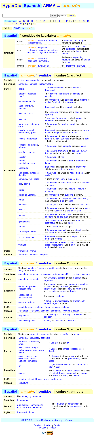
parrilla (27, 184)
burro (20, 124)
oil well (78, 230)
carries (66, 349)
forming (48, 139)
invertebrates (50, 289)
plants (83, 146)
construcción (31, 356)
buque (35, 348)
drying (48, 175)
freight (52, 351)
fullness (58, 211)
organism (48, 280)
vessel (54, 349)
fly (68, 343)
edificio (34, 358)
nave (35, 350)
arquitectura (23, 405)
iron (57, 179)
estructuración (24, 407)
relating (52, 314)
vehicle (58, 239)
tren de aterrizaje (26, 237)
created (61, 278)
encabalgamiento (26, 163)
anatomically (79, 301)
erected (62, 230)
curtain (84, 151)
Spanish (32, 5)
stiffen (76, 88)
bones (84, 46)
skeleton (77, 278)
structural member (55, 88)
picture (72, 189)
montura (29, 106)
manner (60, 404)
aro (20, 366)
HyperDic (11, 5)
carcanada (23, 311)
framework (50, 90)
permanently (74, 358)
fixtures (48, 153)
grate (51, 185)
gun (71, 161)
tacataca (32, 94)
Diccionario (10, 21)
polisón (21, 209)
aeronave (22, 341)
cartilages (70, 49)
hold (70, 179)
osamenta (44, 50)
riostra (21, 89)
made (47, 133)
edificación (23, 358)
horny (78, 289)
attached (78, 314)
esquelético (23, 316)
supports (67, 146)
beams (64, 136)
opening (49, 114)
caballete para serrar (28, 125)
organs (55, 303)
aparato (22, 302)
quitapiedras (24, 222)
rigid (58, 139)
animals (64, 286)
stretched (49, 120)
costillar (22, 157)
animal (65, 54)
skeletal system (25, 307)
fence (71, 169)
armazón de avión (26, 101)
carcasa (53, 40)
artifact (87, 60)
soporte (22, 108)
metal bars (66, 183)
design (86, 130)
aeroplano (34, 341)
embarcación (24, 350)
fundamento (44, 66)
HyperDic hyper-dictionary (48, 420)
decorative (52, 151)
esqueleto (42, 48)
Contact (69, 420)
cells (74, 198)
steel (63, 214)
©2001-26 (26, 420)
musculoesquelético (27, 320)
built (62, 201)
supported (71, 373)
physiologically (62, 301)
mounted (80, 161)
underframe (56, 379)
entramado (23, 133)
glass (47, 245)
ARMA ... (51, 5)
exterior (51, 284)
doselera (31, 152)
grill (20, 184)
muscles (59, 320)
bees (71, 201)
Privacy (42, 428)
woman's (71, 211)
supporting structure (78, 284)
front (78, 220)
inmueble (32, 361)
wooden (50, 118)
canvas (79, 118)
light (60, 247)
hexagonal (66, 198)
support (68, 107)
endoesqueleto (25, 295)
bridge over (62, 217)
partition (86, 183)
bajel (20, 348)
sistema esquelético (62, 274)
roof (87, 139)
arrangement (76, 406)
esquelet (44, 255)
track (70, 223)
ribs (62, 157)
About (71, 16)
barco (27, 348)
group (48, 301)
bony (69, 289)
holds (55, 375)
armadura (42, 40)
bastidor (22, 113)
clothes (79, 173)
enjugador (23, 173)
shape (68, 62)
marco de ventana (26, 195)
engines (71, 102)
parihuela (22, 205)
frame (33, 251)
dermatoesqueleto (26, 286)
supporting (78, 40)
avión (21, 344)
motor (76, 375)
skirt (79, 211)
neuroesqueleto (25, 297)
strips (56, 133)
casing (78, 153)
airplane (83, 100)
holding (65, 124)
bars (62, 179)
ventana (22, 245)
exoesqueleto (24, 289)
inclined (52, 220)
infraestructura (34, 43)
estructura (32, 50)
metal (74, 133)
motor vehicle (73, 371)
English (37, 425)
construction (73, 404)
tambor (21, 226)
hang (72, 173)
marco (31, 113)
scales (63, 291)
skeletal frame (35, 379)
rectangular (52, 205)
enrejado (31, 130)
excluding (57, 102)
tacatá (21, 96)
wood (72, 124)
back (72, 208)
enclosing (52, 94)
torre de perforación (27, 231)
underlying (70, 66)
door (77, 112)
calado (21, 130)
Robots (52, 428)
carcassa (34, 255)
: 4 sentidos (36, 75)
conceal (75, 151)
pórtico (21, 216)
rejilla (36, 179)
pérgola (22, 147)
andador (22, 94)
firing (47, 163)
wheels (48, 96)
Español (10, 35)
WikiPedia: (23, 28)
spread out (81, 365)
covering (69, 100)
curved (59, 365)
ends (88, 205)
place (51, 361)
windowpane (57, 245)
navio (41, 350)
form (63, 169)
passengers (75, 349)
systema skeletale (48, 52)
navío (21, 352)
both (82, 205)
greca (33, 133)
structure (68, 40)
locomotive (50, 223)
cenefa (21, 152)
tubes (51, 233)
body (78, 51)
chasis (21, 373)
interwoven (81, 167)
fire (77, 179)
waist (87, 208)
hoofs (72, 291)
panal (21, 200)
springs (83, 373)
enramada (33, 145)
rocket (48, 102)
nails (54, 291)
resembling (83, 198)
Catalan (57, 425)
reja (30, 179)
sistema (31, 302)
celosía (21, 139)
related (47, 303)
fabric (31, 412)
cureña (21, 161)
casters (76, 94)
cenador (22, 145)
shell (49, 286)
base (20, 106)
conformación (37, 405)
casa (20, 356)
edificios (22, 361)
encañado (23, 168)
